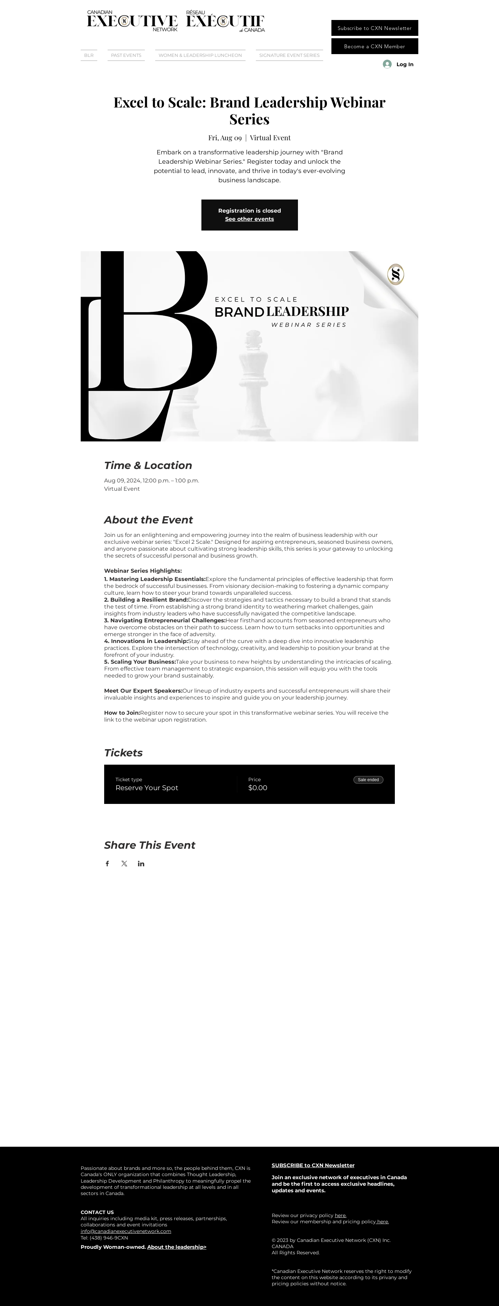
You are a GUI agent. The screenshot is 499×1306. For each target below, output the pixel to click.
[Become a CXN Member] (374, 46)
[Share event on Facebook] (107, 863)
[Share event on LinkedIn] (141, 863)
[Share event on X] (124, 863)
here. (341, 1215)
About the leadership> (177, 1247)
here (382, 1221)
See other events (249, 219)
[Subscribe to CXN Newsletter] (374, 28)
